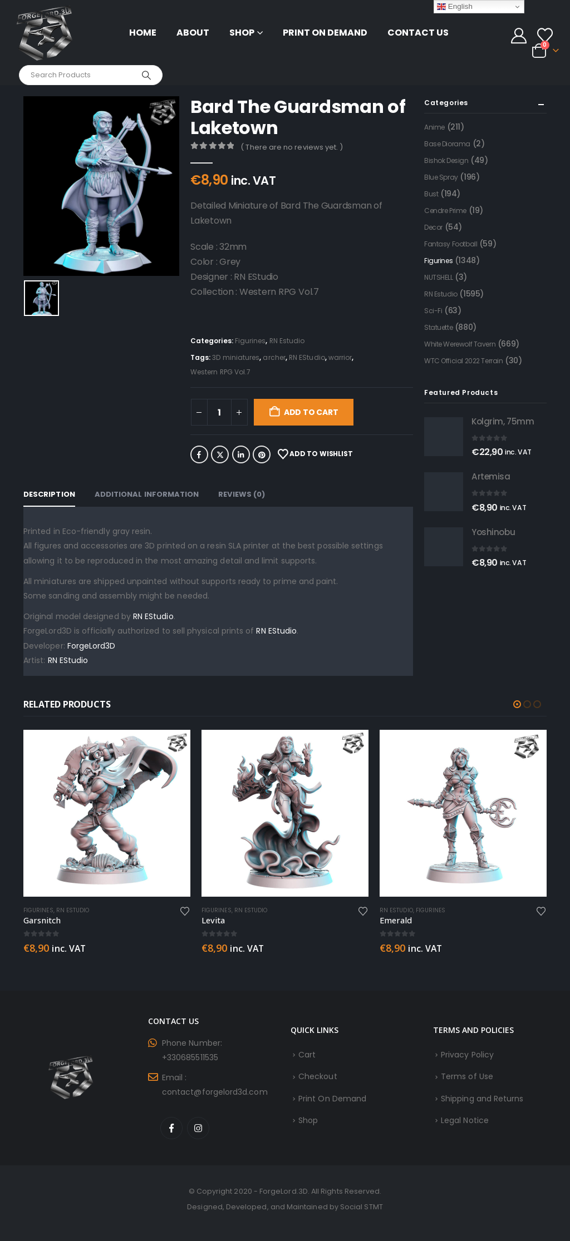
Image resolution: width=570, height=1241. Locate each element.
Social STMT (361, 1207)
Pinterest (262, 454)
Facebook (199, 454)
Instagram (198, 1128)
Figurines (250, 340)
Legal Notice (465, 1120)
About (192, 32)
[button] (517, 704)
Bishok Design (446, 160)
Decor (433, 227)
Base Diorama (447, 144)
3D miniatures (235, 357)
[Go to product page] (443, 436)
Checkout (317, 1076)
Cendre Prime (445, 210)
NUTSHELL (438, 277)
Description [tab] (49, 494)
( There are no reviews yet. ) (291, 147)
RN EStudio (307, 357)
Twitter (220, 454)
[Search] (146, 75)
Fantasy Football (450, 244)
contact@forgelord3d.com (215, 1091)
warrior (340, 357)
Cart (307, 1054)
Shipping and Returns (482, 1098)
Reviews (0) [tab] (241, 494)
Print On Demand (325, 32)
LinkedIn (241, 454)
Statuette (438, 327)
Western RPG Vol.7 (220, 372)
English (455, 6)
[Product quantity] (219, 412)
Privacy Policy (467, 1054)
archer (274, 357)
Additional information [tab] (147, 494)
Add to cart (311, 412)
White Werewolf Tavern (459, 344)
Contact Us (418, 32)
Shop (241, 32)
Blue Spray (441, 177)
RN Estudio (287, 340)
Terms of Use (467, 1076)
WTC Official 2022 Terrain (463, 360)
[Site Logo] (44, 32)
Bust (431, 194)
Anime (434, 127)
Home (142, 32)
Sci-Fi (433, 310)
